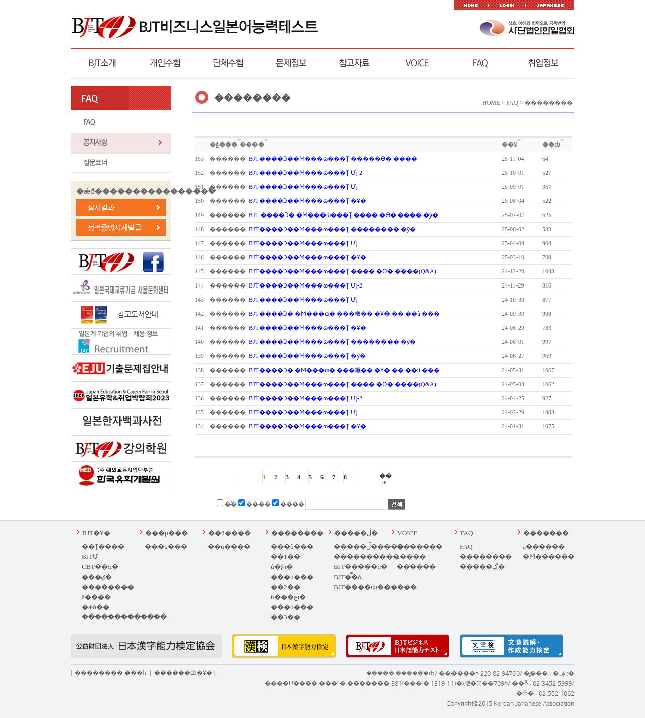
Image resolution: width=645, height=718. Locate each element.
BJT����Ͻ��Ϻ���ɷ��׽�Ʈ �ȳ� (307, 356)
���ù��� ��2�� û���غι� (292, 587)
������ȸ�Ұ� (183, 672)
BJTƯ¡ (91, 556)
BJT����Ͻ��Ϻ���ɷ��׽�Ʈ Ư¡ (303, 186)
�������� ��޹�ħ (110, 672)
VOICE (407, 533)
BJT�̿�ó (347, 577)
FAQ (466, 533)
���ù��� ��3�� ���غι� (292, 617)
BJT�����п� (361, 566)
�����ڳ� (482, 566)
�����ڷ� (356, 533)
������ (416, 566)
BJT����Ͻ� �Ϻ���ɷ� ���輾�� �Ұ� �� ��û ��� (344, 313)
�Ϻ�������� (555, 556)
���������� (366, 556)
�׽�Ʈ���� (103, 546)
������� (419, 546)
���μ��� (166, 533)
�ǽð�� (95, 607)
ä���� (96, 597)
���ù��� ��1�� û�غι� (292, 556)
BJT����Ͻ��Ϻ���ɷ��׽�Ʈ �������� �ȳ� (332, 229)
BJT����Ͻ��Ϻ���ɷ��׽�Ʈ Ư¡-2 (305, 172)
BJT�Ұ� (96, 533)
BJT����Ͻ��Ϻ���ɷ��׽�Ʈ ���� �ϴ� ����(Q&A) (342, 271)
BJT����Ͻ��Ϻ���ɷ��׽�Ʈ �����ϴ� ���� (333, 158)
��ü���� (229, 533)
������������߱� (124, 617)
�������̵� (108, 587)
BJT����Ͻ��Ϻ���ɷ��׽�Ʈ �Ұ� (307, 200)
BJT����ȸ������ (375, 587)
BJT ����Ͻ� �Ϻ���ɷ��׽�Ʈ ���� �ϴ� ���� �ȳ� (343, 215)
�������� (297, 533)
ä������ (544, 546)
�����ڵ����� (369, 546)
